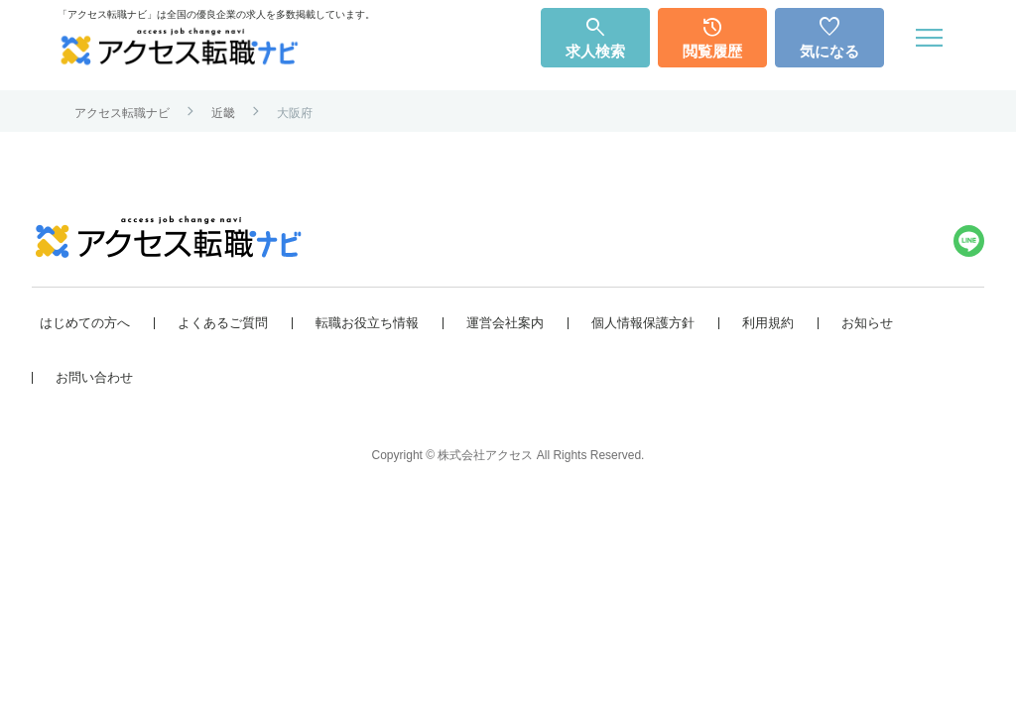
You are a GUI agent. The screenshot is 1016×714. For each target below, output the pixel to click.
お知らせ (867, 321)
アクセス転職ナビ (122, 113)
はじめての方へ (85, 321)
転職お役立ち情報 (367, 321)
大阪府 (295, 113)
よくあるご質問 (223, 321)
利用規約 (768, 321)
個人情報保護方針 (643, 321)
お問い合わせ (94, 376)
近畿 (223, 113)
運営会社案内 (505, 321)
